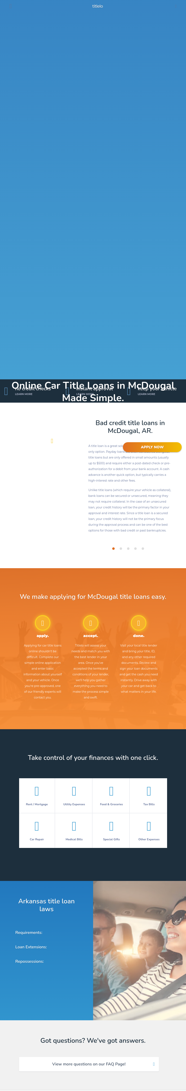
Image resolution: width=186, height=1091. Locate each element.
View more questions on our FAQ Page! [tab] (89, 1064)
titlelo (97, 6)
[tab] (113, 548)
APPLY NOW (152, 447)
